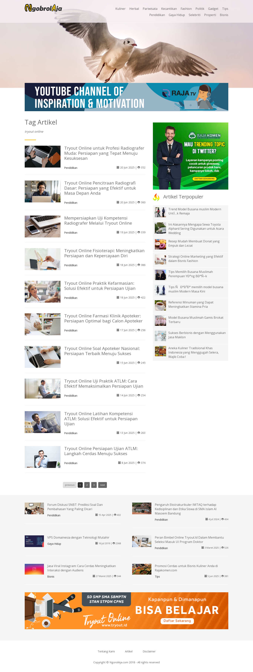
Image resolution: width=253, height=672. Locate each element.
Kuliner (120, 9)
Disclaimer (149, 651)
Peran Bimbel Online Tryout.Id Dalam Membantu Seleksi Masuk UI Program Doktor (189, 539)
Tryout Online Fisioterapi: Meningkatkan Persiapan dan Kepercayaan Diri (104, 253)
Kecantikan (169, 9)
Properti (210, 15)
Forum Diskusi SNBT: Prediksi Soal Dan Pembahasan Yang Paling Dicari (75, 507)
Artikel (129, 651)
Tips (225, 9)
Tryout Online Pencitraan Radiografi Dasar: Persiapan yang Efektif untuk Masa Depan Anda (100, 188)
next (102, 485)
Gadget (213, 9)
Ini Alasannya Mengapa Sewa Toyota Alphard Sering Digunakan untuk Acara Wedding (196, 228)
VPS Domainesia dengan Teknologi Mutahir (78, 537)
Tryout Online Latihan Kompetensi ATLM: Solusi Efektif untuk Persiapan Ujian (101, 419)
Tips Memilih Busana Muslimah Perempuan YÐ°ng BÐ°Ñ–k (190, 274)
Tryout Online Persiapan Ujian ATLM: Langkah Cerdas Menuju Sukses (101, 450)
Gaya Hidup (177, 15)
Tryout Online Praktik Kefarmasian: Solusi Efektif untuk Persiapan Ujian (100, 285)
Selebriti (194, 15)
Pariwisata (150, 9)
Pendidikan (157, 15)
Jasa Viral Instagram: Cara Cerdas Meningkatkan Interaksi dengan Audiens (81, 568)
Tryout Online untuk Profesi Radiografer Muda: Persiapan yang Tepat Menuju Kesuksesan (104, 153)
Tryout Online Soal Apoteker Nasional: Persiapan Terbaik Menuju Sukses (102, 350)
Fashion (186, 9)
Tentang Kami (106, 651)
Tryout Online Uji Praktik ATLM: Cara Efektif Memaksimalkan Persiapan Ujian (103, 383)
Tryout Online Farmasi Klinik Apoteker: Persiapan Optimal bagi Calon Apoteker (103, 318)
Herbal (134, 9)
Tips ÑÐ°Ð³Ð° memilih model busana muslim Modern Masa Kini (195, 289)
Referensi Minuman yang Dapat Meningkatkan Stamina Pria (190, 304)
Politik (200, 9)
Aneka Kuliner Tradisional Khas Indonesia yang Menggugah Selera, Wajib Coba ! (193, 352)
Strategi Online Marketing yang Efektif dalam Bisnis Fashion (195, 258)
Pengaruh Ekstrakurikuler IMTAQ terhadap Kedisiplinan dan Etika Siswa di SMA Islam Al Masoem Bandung (185, 509)
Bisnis (224, 15)
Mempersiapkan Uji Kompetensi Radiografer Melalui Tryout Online (98, 220)
